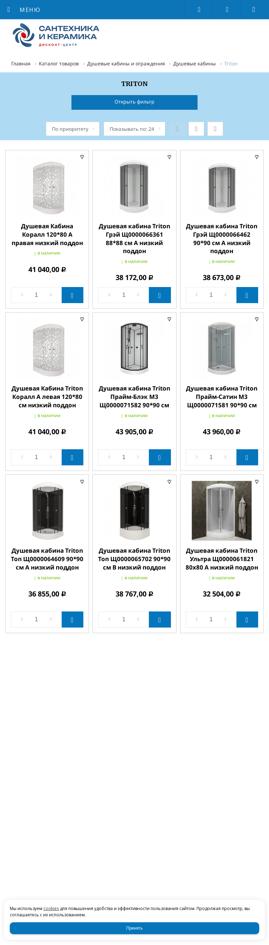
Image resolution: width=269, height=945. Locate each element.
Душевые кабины (194, 63)
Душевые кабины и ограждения (126, 63)
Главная (20, 63)
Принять (134, 928)
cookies (51, 908)
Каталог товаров (59, 63)
